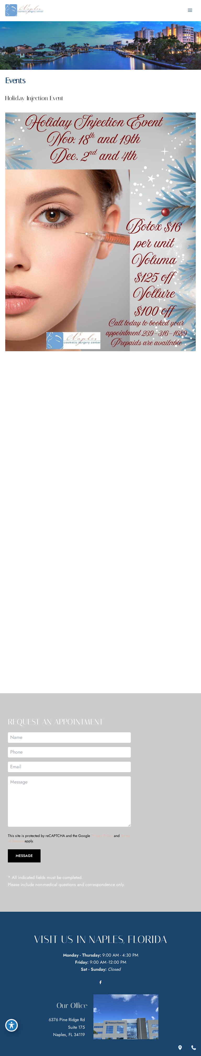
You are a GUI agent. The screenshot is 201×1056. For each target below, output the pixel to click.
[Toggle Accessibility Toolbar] (11, 1023)
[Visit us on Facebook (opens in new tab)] (100, 985)
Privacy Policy (102, 838)
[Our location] (180, 1047)
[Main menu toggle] (190, 12)
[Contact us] (193, 1047)
